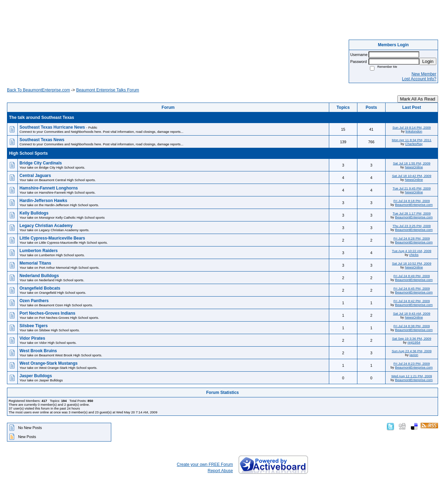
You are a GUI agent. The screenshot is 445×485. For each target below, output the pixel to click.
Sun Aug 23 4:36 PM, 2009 (412, 351)
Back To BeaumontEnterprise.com (38, 90)
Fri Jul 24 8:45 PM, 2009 (412, 288)
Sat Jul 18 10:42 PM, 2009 (411, 176)
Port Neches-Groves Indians (47, 313)
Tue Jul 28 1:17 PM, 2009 (412, 213)
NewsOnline (414, 167)
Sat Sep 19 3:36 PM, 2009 (411, 338)
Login (428, 61)
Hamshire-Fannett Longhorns (48, 188)
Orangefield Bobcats (39, 288)
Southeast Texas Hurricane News (52, 127)
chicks (414, 255)
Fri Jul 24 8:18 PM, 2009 (412, 201)
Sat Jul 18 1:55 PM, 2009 (411, 163)
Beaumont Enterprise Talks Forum (107, 90)
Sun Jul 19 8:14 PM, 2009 (412, 127)
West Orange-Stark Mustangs (48, 363)
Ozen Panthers (34, 300)
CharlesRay (413, 144)
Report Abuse (220, 470)
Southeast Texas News (41, 139)
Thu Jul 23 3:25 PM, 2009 (412, 226)
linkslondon (413, 131)
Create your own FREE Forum (205, 464)
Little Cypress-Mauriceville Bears (52, 238)
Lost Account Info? (419, 78)
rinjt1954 (413, 342)
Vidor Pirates (32, 338)
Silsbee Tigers (33, 325)
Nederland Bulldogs (39, 275)
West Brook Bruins (38, 350)
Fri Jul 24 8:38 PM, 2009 (412, 326)
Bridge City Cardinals (40, 163)
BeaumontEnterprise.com (413, 205)
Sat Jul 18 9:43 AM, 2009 (411, 313)
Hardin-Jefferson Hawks (43, 200)
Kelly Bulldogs (33, 213)
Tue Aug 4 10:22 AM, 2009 (411, 251)
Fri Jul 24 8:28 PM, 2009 (412, 238)
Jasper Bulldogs (35, 375)
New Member (424, 74)
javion (414, 355)
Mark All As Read (417, 99)
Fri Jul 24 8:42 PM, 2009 (412, 301)
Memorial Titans (35, 263)
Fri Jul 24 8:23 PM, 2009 (412, 363)
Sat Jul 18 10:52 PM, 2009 (411, 263)
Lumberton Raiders (38, 250)
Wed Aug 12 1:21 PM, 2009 (411, 376)
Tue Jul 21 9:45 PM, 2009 (412, 188)
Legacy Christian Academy (46, 225)
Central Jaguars (35, 175)
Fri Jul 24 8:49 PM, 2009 (412, 276)
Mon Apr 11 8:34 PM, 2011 (411, 140)
